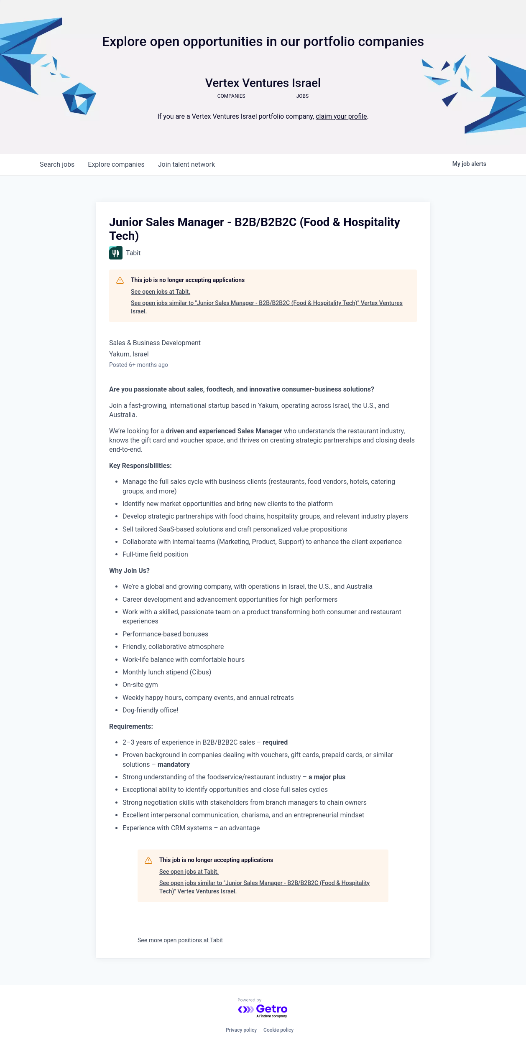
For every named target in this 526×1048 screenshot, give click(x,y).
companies (116, 164)
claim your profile (341, 116)
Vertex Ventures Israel (263, 83)
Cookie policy (278, 1030)
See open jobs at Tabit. (160, 291)
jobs (57, 164)
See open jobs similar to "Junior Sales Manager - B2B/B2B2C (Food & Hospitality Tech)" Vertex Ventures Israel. (267, 307)
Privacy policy (241, 1030)
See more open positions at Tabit (180, 940)
